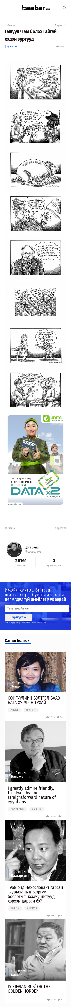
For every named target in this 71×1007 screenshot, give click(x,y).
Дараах (60, 25)
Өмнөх (10, 25)
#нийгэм (15, 908)
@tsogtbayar (34, 551)
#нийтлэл (31, 710)
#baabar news (17, 809)
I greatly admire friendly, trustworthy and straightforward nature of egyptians (32, 795)
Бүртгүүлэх (18, 617)
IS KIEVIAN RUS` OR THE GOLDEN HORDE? (29, 989)
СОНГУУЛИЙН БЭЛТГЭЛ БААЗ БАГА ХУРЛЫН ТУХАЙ (34, 700)
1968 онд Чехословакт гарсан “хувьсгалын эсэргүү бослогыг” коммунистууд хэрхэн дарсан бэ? (35, 894)
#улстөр (14, 710)
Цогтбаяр (12, 46)
